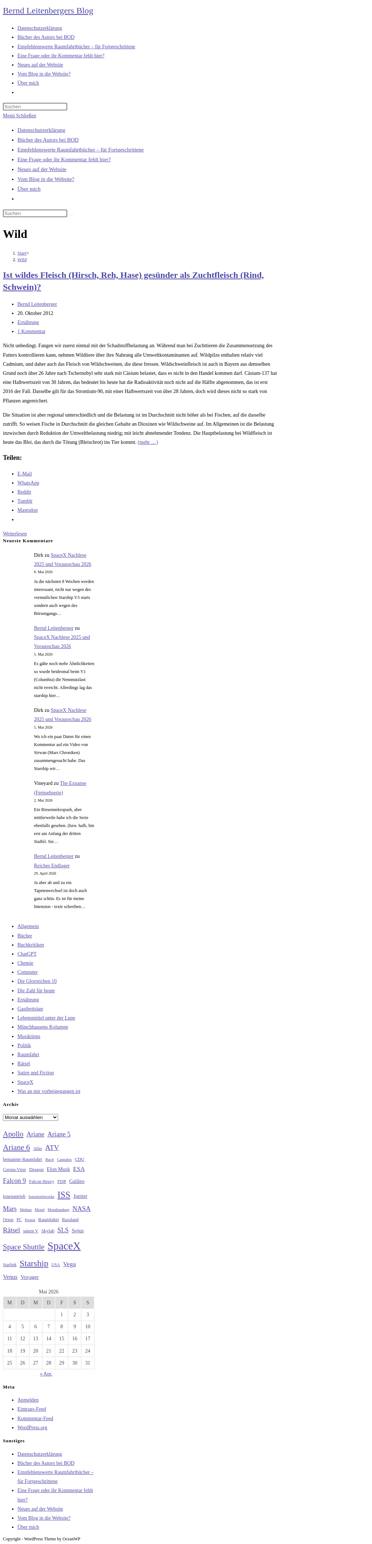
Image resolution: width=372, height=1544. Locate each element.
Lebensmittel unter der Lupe (46, 1018)
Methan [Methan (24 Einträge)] (26, 1210)
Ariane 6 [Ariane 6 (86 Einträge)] (16, 1147)
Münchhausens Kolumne (42, 1027)
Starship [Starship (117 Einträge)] (34, 1263)
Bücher (24, 936)
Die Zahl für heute (36, 990)
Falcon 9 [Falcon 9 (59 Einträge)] (14, 1180)
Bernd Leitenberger (37, 304)
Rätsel (23, 1063)
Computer (27, 972)
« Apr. (46, 1374)
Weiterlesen (15, 533)
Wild (22, 259)
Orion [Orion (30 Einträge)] (8, 1219)
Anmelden (28, 1400)
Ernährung (28, 322)
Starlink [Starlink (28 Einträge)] (10, 1264)
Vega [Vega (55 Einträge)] (69, 1264)
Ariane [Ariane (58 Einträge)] (35, 1134)
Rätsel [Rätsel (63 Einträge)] (11, 1230)
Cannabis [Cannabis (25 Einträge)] (64, 1159)
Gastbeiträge (30, 1009)
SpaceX (25, 1082)
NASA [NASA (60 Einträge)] (81, 1208)
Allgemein (28, 926)
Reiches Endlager (52, 865)
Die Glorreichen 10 (37, 981)
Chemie (25, 963)
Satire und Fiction (35, 1072)
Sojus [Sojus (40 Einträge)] (78, 1230)
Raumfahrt (28, 1054)
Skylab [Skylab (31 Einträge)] (47, 1230)
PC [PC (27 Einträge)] (19, 1219)
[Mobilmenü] (19, 115)
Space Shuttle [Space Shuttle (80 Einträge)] (23, 1247)
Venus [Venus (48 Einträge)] (10, 1276)
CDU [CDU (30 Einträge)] (79, 1159)
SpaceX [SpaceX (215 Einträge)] (64, 1246)
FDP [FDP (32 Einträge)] (61, 1181)
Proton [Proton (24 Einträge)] (30, 1220)
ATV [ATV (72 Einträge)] (52, 1147)
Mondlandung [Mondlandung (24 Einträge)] (58, 1210)
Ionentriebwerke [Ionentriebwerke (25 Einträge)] (41, 1196)
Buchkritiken (30, 945)
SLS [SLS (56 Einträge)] (63, 1230)
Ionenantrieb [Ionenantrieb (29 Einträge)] (14, 1196)
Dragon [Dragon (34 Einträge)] (36, 1169)
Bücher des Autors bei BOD (47, 140)
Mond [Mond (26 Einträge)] (40, 1209)
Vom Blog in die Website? (45, 179)
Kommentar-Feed (35, 1418)
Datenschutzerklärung (41, 130)
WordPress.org (32, 1427)
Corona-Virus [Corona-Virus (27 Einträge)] (14, 1169)
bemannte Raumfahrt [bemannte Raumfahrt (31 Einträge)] (22, 1159)
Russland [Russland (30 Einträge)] (70, 1219)
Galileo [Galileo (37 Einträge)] (77, 1181)
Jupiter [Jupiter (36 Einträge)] (80, 1196)
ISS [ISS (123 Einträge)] (63, 1195)
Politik (24, 1045)
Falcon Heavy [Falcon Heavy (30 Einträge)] (41, 1181)
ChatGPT (27, 954)
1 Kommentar (31, 331)
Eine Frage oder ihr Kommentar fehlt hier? (64, 159)
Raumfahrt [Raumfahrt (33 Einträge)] (48, 1219)
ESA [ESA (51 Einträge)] (79, 1169)
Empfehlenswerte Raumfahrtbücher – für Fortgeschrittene (80, 150)
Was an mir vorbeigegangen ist (48, 1091)
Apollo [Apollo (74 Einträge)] (13, 1134)
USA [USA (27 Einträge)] (56, 1265)
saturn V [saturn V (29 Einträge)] (31, 1230)
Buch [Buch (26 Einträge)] (49, 1159)
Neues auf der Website (41, 169)
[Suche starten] (71, 215)
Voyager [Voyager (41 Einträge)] (30, 1277)
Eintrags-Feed (31, 1409)
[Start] (22, 253)
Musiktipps (28, 1036)
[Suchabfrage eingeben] (35, 106)
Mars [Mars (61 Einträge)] (10, 1208)
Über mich (29, 189)
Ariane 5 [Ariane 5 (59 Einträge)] (59, 1134)
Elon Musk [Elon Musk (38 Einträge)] (58, 1169)
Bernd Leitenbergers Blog (48, 10)
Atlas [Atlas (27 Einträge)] (37, 1148)
